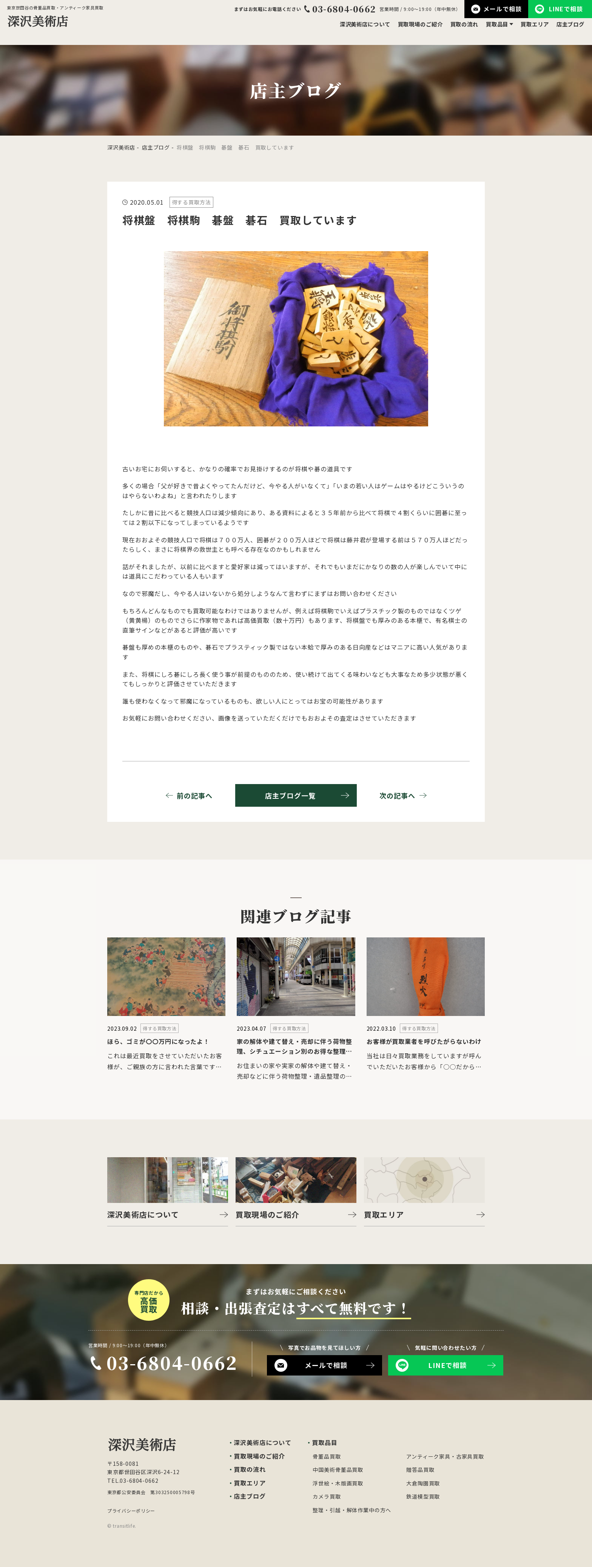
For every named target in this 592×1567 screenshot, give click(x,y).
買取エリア (529, 30)
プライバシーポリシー (131, 1510)
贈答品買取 (420, 1469)
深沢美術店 (121, 147)
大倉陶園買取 (423, 1483)
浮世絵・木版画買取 (338, 1483)
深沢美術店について (340, 30)
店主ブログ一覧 (307, 795)
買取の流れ (451, 30)
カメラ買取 (327, 1496)
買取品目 (488, 30)
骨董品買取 (327, 1456)
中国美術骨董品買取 (338, 1469)
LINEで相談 (559, 9)
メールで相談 (496, 9)
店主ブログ (568, 30)
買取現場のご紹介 (402, 30)
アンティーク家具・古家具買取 (445, 1456)
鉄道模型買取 (423, 1496)
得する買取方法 (191, 202)
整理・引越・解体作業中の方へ (352, 1510)
